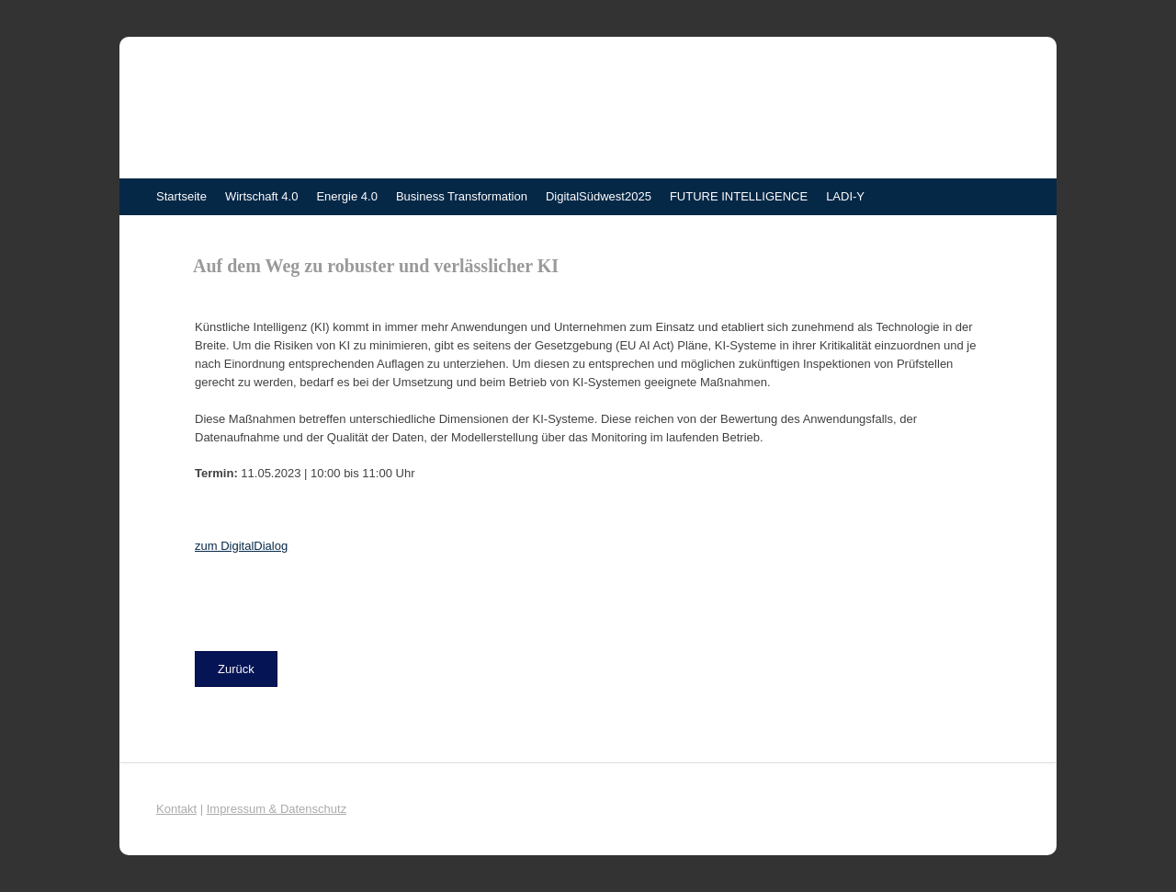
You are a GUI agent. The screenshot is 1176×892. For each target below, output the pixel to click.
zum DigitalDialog (241, 546)
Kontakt (176, 809)
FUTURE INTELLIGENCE (739, 196)
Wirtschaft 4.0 (261, 196)
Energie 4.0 (347, 196)
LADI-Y (845, 196)
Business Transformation (461, 196)
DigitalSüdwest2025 (598, 196)
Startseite (181, 196)
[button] (236, 669)
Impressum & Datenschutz (276, 809)
